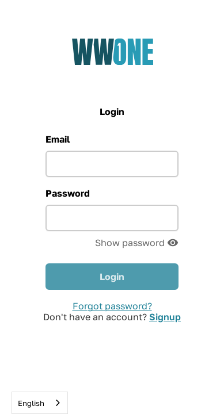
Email (57, 139)
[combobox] (40, 403)
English (31, 403)
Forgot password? (112, 306)
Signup (165, 317)
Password (67, 193)
